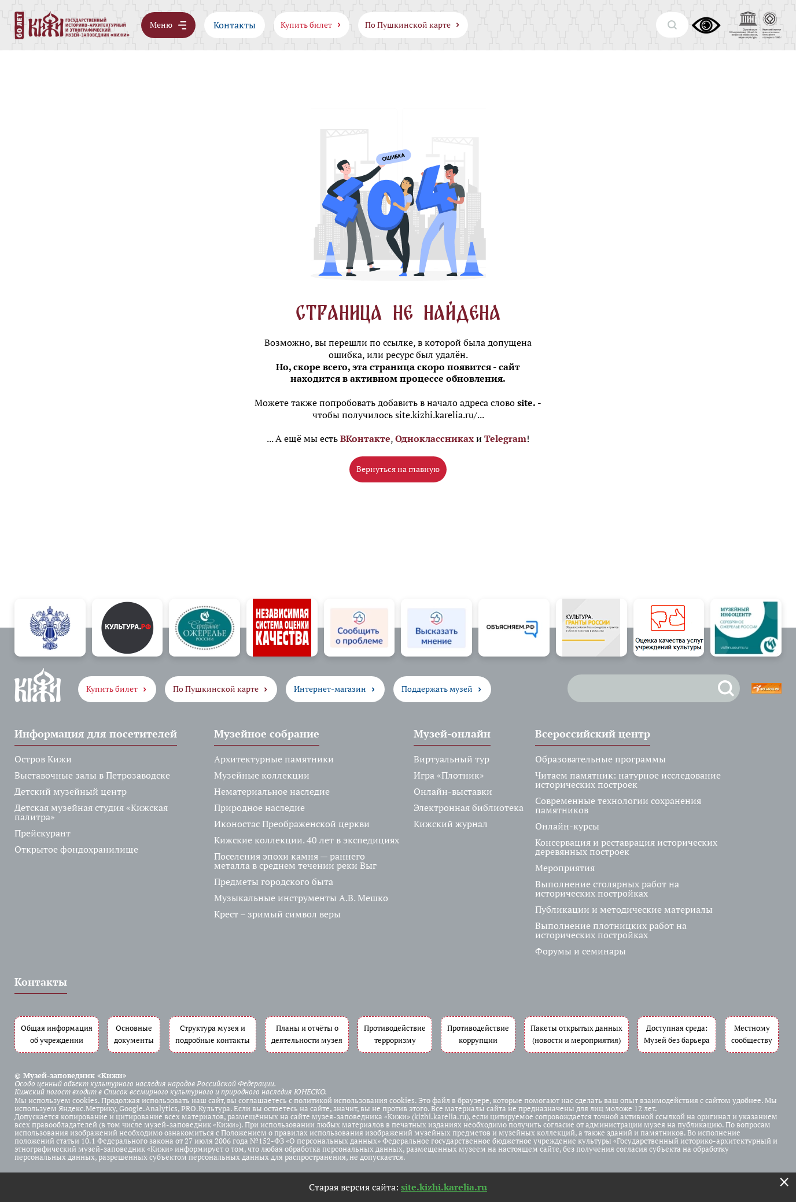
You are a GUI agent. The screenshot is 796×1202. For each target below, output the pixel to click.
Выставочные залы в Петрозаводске (92, 775)
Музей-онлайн (452, 733)
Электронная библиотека (469, 807)
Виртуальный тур (451, 759)
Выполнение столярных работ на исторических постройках (607, 888)
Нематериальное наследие (272, 791)
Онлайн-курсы (567, 826)
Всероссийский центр (592, 733)
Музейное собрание (266, 733)
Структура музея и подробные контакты (212, 1034)
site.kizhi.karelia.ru (444, 1187)
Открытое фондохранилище (76, 849)
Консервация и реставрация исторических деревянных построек (626, 847)
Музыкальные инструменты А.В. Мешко (301, 897)
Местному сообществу (751, 1034)
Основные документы (134, 1034)
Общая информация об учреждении (57, 1034)
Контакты (234, 25)
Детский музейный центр (70, 791)
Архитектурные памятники (274, 759)
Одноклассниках (434, 438)
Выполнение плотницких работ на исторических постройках (611, 930)
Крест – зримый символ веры (277, 914)
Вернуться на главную (398, 468)
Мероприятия (565, 867)
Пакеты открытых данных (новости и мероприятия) (576, 1034)
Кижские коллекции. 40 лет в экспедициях (306, 840)
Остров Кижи (43, 759)
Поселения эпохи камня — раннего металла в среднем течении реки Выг (295, 861)
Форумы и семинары (580, 951)
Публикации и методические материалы (624, 909)
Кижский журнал (451, 823)
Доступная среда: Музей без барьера (677, 1034)
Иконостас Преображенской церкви (292, 823)
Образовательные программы (600, 759)
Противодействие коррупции (478, 1034)
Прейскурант (42, 833)
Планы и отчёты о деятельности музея (306, 1034)
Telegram (505, 438)
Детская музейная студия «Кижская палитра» (91, 812)
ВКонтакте (365, 438)
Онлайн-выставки (453, 791)
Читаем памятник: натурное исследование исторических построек (628, 780)
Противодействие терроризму (395, 1034)
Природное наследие (259, 807)
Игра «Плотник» (449, 775)
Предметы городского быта (273, 881)
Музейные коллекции (261, 775)
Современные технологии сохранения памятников (618, 805)
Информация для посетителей (95, 733)
